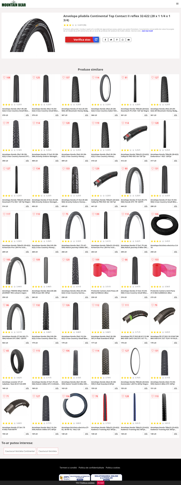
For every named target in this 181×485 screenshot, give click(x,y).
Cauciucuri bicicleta (48, 451)
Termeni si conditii (68, 467)
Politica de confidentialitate (91, 467)
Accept (101, 482)
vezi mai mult (147, 31)
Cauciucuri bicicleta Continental (20, 451)
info (27, 115)
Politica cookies (113, 467)
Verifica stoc (86, 39)
